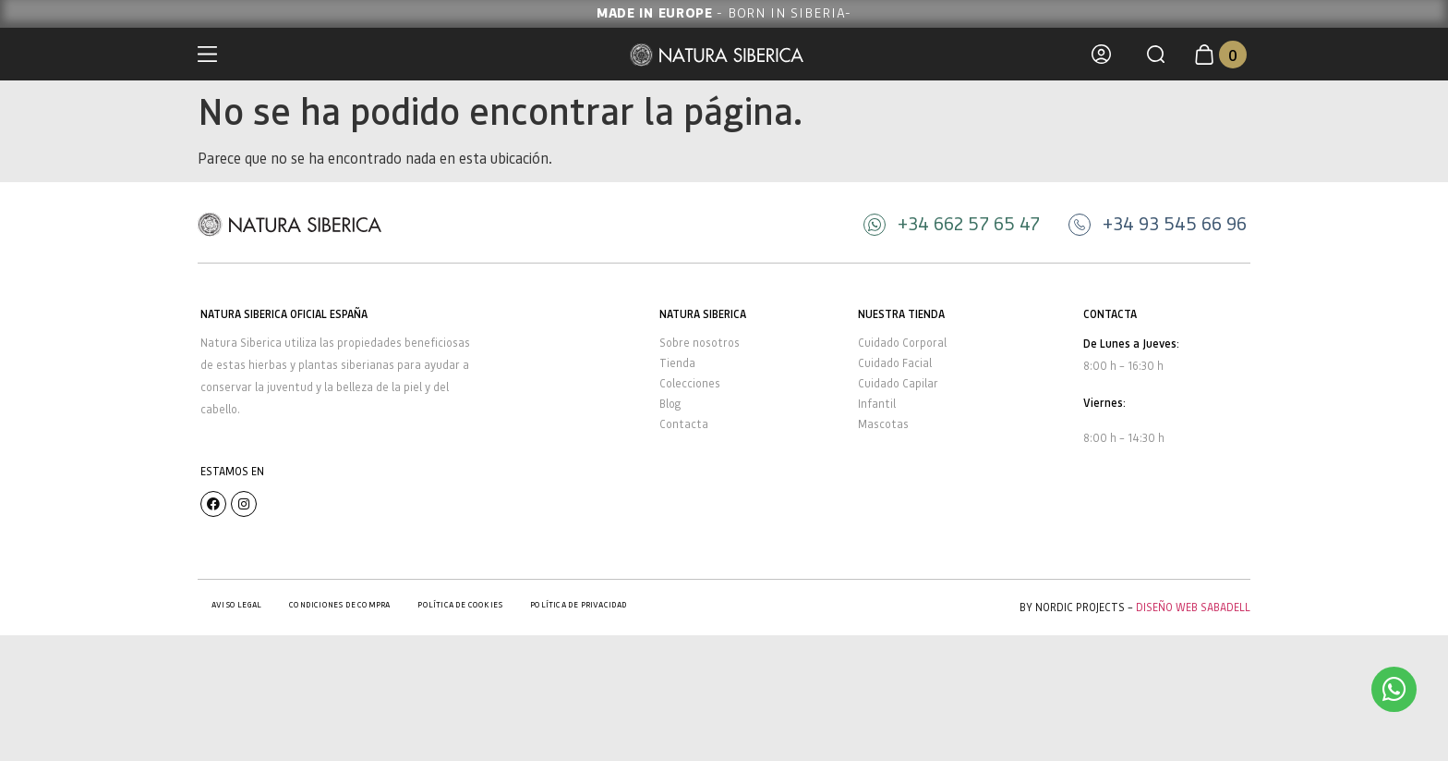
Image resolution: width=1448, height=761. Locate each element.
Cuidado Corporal (902, 343)
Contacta (683, 424)
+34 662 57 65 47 (969, 223)
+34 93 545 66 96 (1175, 223)
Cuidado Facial (895, 363)
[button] (1155, 54)
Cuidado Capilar (898, 383)
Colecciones (689, 383)
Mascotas (883, 424)
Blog (670, 404)
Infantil (877, 404)
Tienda (677, 363)
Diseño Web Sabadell (1193, 607)
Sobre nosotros (699, 343)
